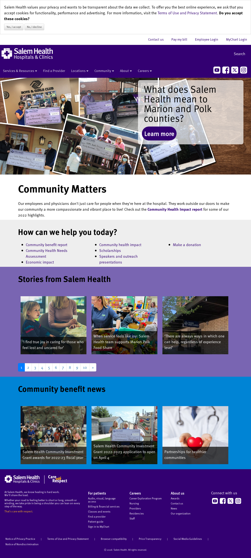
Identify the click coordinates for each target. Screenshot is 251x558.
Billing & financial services (104, 506)
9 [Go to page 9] (77, 367)
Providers (135, 508)
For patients (97, 493)
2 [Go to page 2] (28, 367)
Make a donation (187, 244)
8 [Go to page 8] (70, 367)
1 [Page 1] (21, 367)
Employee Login (208, 39)
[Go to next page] (92, 367)
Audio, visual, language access (102, 499)
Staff (132, 518)
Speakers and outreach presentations (118, 259)
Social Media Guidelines (187, 539)
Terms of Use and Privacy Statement (187, 13)
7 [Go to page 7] (63, 367)
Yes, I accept (14, 27)
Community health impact (120, 244)
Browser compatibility (114, 539)
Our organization (181, 513)
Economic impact (40, 262)
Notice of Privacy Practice (20, 539)
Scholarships (110, 250)
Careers (145, 71)
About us (177, 493)
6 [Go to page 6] (56, 367)
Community (104, 71)
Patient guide (95, 521)
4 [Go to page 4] (42, 367)
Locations (79, 71)
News (174, 508)
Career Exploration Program (145, 498)
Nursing (134, 503)
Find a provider (97, 516)
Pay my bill (181, 39)
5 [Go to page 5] (49, 367)
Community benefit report (46, 244)
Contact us (157, 39)
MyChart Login (236, 39)
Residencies (136, 513)
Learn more (159, 133)
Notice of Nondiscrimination (22, 544)
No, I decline (34, 27)
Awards (175, 498)
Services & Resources (20, 71)
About (126, 71)
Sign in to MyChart (98, 527)
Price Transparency (150, 539)
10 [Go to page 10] (85, 367)
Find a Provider (54, 70)
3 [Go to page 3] (35, 367)
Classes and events (99, 511)
